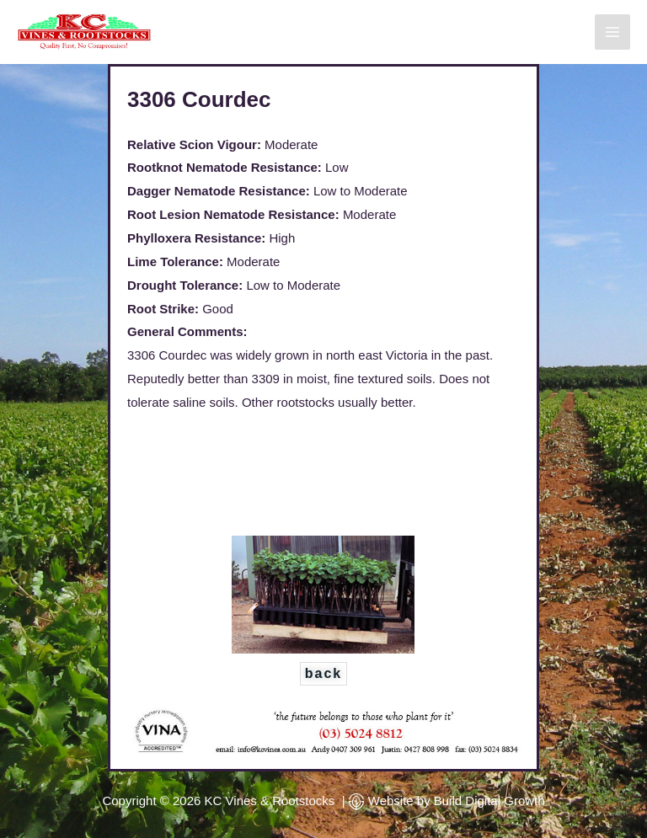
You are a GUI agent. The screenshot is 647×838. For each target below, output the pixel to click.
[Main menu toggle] (613, 32)
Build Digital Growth (489, 800)
